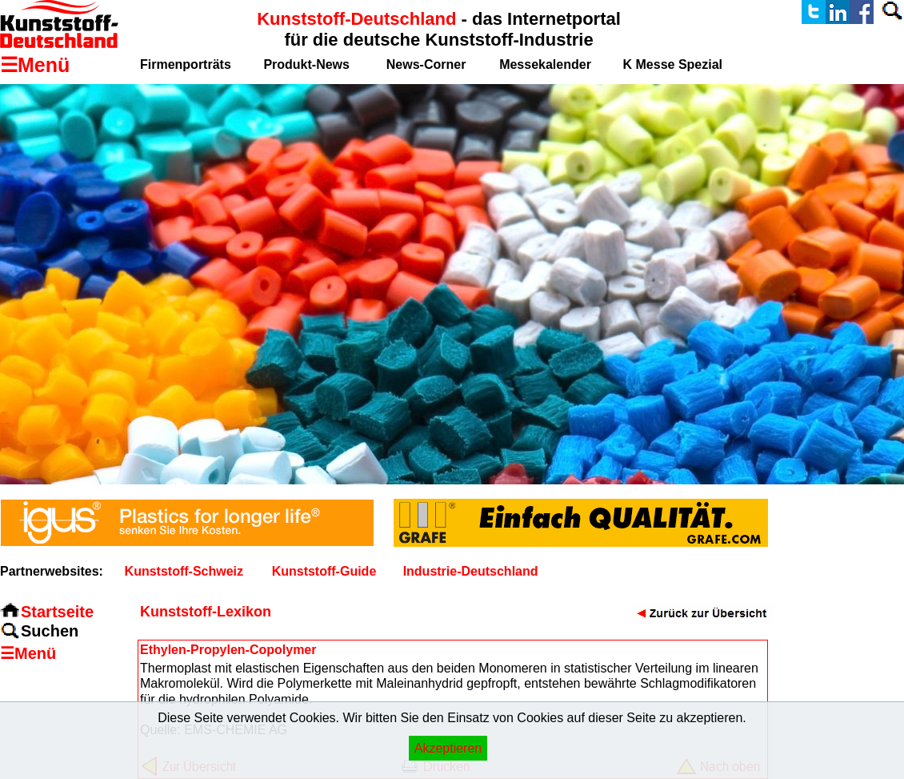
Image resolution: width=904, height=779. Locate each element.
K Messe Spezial (673, 64)
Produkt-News (306, 64)
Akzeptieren (448, 748)
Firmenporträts (185, 64)
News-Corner (426, 64)
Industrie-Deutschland (470, 571)
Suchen (49, 631)
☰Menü (28, 653)
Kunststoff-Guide (324, 571)
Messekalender (545, 64)
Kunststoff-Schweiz (184, 571)
